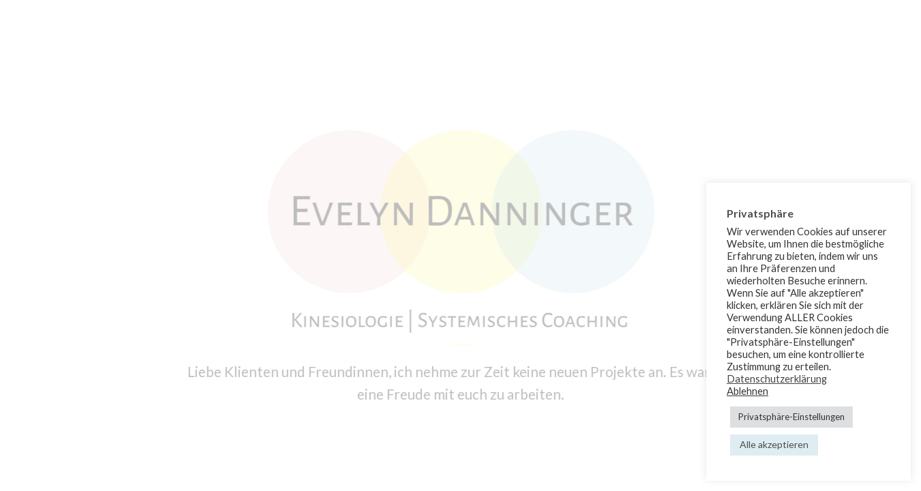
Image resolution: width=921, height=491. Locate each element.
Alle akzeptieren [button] (774, 444)
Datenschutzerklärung (777, 379)
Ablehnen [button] (747, 391)
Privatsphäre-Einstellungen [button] (791, 416)
